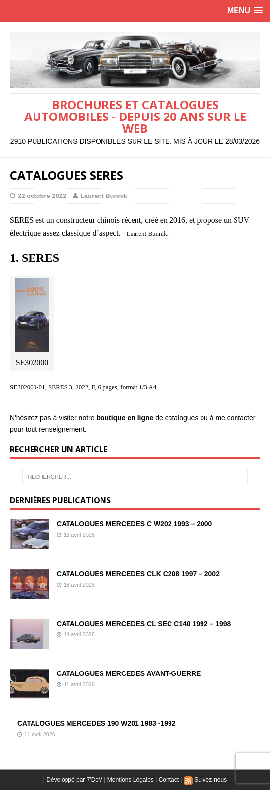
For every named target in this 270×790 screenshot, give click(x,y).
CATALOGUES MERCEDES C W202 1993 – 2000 (134, 524)
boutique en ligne (124, 418)
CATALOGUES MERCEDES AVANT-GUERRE (129, 673)
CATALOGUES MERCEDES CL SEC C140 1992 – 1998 (144, 624)
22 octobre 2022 (42, 195)
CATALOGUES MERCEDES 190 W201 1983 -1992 (96, 723)
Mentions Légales (130, 779)
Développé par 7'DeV (74, 779)
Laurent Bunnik (103, 195)
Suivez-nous (205, 779)
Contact (169, 779)
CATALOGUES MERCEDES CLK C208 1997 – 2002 (138, 574)
